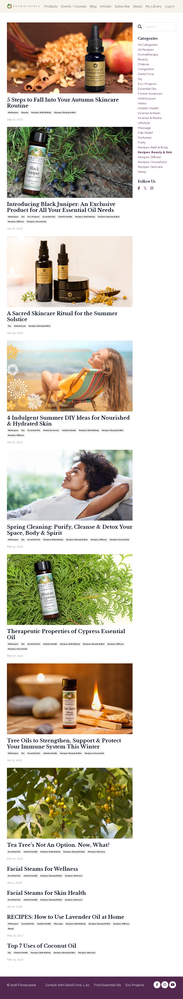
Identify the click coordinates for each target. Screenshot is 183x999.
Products (51, 6)
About (137, 6)
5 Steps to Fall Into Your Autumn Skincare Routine (64, 103)
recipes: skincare (96, 856)
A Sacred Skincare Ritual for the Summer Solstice (64, 318)
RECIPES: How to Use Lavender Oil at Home (68, 922)
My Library (154, 6)
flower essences (51, 433)
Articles (105, 6)
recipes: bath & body (41, 113)
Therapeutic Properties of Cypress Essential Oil (68, 637)
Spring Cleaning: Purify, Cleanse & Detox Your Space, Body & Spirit (64, 532)
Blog (93, 6)
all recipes (13, 113)
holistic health (65, 218)
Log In (169, 6)
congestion (146, 70)
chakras (144, 64)
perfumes (145, 140)
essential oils (49, 218)
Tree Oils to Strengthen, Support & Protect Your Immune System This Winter (66, 747)
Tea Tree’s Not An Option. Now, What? (60, 849)
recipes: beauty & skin (65, 113)
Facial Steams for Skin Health (47, 898)
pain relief (146, 135)
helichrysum (20, 328)
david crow (146, 75)
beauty (24, 113)
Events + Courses (73, 6)
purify (142, 145)
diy (22, 218)
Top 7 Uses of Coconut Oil (43, 951)
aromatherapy (148, 55)
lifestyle (144, 125)
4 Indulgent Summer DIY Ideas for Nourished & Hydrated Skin (55, 423)
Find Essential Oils (107, 990)
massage (58, 929)
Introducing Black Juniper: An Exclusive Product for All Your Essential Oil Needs (63, 208)
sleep (11, 933)
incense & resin (150, 115)
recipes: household (36, 223)
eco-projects (34, 218)
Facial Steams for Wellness (43, 873)
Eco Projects (134, 990)
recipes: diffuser (16, 223)
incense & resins (150, 120)
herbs (142, 105)
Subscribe (122, 6)
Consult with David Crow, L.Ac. (67, 990)
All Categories (148, 44)
